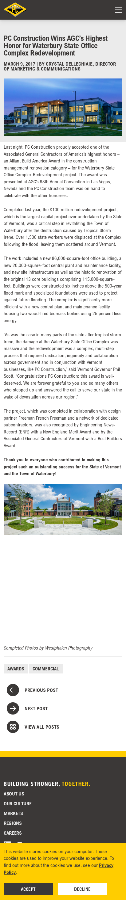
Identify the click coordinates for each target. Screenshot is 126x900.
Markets (13, 813)
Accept (28, 889)
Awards (15, 668)
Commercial (46, 668)
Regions (13, 823)
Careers (13, 833)
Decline (82, 889)
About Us (14, 794)
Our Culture (17, 803)
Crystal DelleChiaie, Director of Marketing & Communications (60, 66)
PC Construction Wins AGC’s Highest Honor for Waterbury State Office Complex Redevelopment (56, 45)
